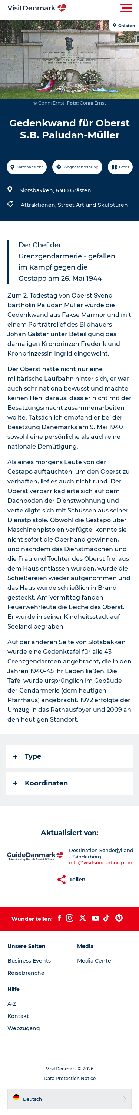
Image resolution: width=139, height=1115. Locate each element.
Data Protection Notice (70, 1078)
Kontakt (18, 1016)
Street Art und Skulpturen (93, 205)
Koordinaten (40, 783)
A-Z (11, 1003)
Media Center (95, 960)
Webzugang (23, 1028)
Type (27, 756)
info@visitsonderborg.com (101, 862)
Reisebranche (25, 973)
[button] (103, 8)
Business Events (29, 960)
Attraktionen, (39, 205)
